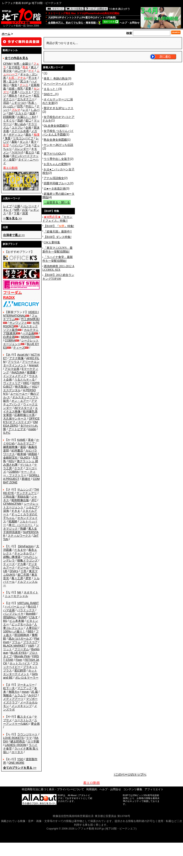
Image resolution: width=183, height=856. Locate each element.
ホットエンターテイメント (20, 672)
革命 (31, 439)
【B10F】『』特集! (59, 226)
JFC (34, 500)
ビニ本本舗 (16, 620)
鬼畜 (8, 138)
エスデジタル (12, 390)
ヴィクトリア (12, 383)
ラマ (29, 738)
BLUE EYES (18, 652)
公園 (17, 206)
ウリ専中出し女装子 (57, 159)
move (25, 691)
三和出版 (9, 496)
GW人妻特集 (52, 242)
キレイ (7, 209)
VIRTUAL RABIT (28, 603)
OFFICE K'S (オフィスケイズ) (21, 420)
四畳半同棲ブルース (57, 183)
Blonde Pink (22, 656)
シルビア (32, 507)
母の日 (31, 606)
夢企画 (35, 723)
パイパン (17, 145)
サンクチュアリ (26, 493)
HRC (26, 383)
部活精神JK (21, 635)
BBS (30, 631)
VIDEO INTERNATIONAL (21, 313)
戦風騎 (13, 521)
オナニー (25, 95)
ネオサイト (31, 592)
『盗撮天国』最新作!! (58, 231)
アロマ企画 (12, 368)
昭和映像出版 (20, 500)
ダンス (24, 141)
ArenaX (34, 365)
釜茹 (23, 447)
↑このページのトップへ (130, 774)
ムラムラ (20, 695)
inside (32, 429)
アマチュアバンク (20, 402)
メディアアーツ (13, 698)
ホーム (6, 33)
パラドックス (26, 610)
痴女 (14, 85)
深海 (6, 510)
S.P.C (6, 432)
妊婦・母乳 (16, 88)
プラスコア (30, 642)
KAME (21, 439)
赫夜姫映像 (10, 447)
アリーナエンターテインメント (21, 363)
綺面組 (32, 454)
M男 (17, 209)
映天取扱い (22, 386)
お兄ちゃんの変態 (55, 164)
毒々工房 (17, 578)
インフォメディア (14, 376)
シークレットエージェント (20, 505)
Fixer (19, 659)
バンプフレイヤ (13, 613)
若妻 (28, 88)
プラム (16, 642)
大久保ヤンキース (14, 418)
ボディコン (16, 134)
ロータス (17, 752)
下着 (17, 213)
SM (11, 113)
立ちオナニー (26, 99)
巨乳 (20, 106)
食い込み (20, 124)
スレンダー (21, 148)
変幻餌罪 (20, 670)
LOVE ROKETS (13, 738)
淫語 (6, 102)
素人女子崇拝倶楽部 (20, 530)
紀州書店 (17, 450)
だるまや (20, 549)
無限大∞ (14, 691)
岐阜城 (21, 454)
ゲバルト (26, 464)
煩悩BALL (9, 617)
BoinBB (31, 613)
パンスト (25, 92)
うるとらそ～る (24, 379)
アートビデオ (17, 429)
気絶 (20, 120)
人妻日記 (32, 628)
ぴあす (33, 617)
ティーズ (19, 347)
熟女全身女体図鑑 (55, 139)
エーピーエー (19, 393)
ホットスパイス (20, 663)
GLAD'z (25, 457)
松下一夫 (9, 688)
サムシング (24, 489)
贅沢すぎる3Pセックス (58, 108)
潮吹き (13, 95)
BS (5, 620)
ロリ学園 (33, 741)
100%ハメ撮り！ (14, 631)
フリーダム (21, 649)
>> (12, 218)
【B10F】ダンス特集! (58, 237)
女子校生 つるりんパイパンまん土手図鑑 (58, 132)
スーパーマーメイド (57, 83)
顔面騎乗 (9, 117)
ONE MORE (16, 762)
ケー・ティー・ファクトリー (19, 473)
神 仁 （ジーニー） (21, 525)
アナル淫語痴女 (54, 178)
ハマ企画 (28, 333)
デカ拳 (21, 564)
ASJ (34, 386)
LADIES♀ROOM (15, 745)
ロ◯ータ (20, 70)
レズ (25, 109)
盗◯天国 (23, 574)
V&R (31, 645)
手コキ (32, 78)
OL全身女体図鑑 (54, 125)
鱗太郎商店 (17, 741)
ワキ (28, 145)
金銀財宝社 (10, 457)
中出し (29, 106)
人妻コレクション (20, 626)
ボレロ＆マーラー (26, 677)
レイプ (7, 206)
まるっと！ (51, 89)
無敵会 (7, 695)
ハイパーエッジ (15, 606)
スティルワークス (19, 535)
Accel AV (23, 354)
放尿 (32, 113)
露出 (28, 134)
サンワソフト (18, 322)
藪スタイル (24, 716)
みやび (32, 695)
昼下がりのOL (53, 153)
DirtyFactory (26, 546)
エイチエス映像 (20, 409)
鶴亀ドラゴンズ (27, 560)
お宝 (25, 209)
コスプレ (17, 127)
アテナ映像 (16, 358)
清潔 (25, 213)
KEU (12, 461)
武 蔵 (34, 691)
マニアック (24, 688)
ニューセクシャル (16, 596)
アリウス (14, 361)
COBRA (10, 340)
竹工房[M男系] (30, 319)
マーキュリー (26, 684)
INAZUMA (17, 372)
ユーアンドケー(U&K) (20, 721)
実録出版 (23, 496)
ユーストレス (23, 720)
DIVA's (14, 571)
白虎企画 (9, 337)
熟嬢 (23, 528)
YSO (20, 759)
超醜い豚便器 (12, 557)
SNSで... (49, 94)
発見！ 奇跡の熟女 (56, 78)
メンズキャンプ (21, 706)
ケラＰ (18, 468)
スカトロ (21, 113)
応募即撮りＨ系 (24, 415)
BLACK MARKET (14, 645)
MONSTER (28, 337)
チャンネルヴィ (24, 553)
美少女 (7, 70)
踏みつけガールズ (20, 638)
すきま (15, 510)
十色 (23, 571)
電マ (34, 141)
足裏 (14, 92)
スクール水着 (20, 131)
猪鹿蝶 (31, 372)
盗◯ (28, 120)
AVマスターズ (23, 408)
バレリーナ (29, 206)
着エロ (29, 152)
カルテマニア (26, 443)
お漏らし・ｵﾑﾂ (26, 117)
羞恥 (14, 141)
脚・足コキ (10, 81)
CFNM (7, 63)
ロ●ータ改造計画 (55, 188)
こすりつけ (18, 102)
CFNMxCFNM (12, 503)
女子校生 (14, 67)
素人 (34, 67)
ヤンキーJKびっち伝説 (58, 145)
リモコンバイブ (23, 138)
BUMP (22, 617)
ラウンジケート (27, 734)
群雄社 (26, 478)
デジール (23, 567)
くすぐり (9, 120)
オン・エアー (20, 400)
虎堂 (28, 578)
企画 (28, 127)
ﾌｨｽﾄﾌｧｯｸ (17, 152)
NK (19, 592)
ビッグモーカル (21, 624)
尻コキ (24, 81)
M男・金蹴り (22, 63)
